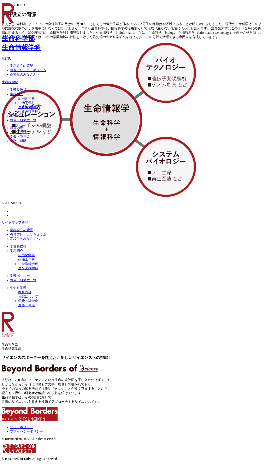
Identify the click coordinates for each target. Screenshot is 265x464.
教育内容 (24, 292)
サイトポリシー (21, 427)
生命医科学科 (28, 268)
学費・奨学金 (28, 301)
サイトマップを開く (16, 222)
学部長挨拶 (18, 246)
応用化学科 (26, 255)
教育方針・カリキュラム (28, 234)
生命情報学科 (28, 264)
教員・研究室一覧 (23, 280)
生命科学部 (18, 288)
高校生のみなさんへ (25, 238)
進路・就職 (26, 305)
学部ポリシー (20, 276)
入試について (28, 296)
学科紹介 (16, 250)
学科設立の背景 (21, 230)
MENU (6, 58)
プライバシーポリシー (26, 431)
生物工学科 (26, 259)
